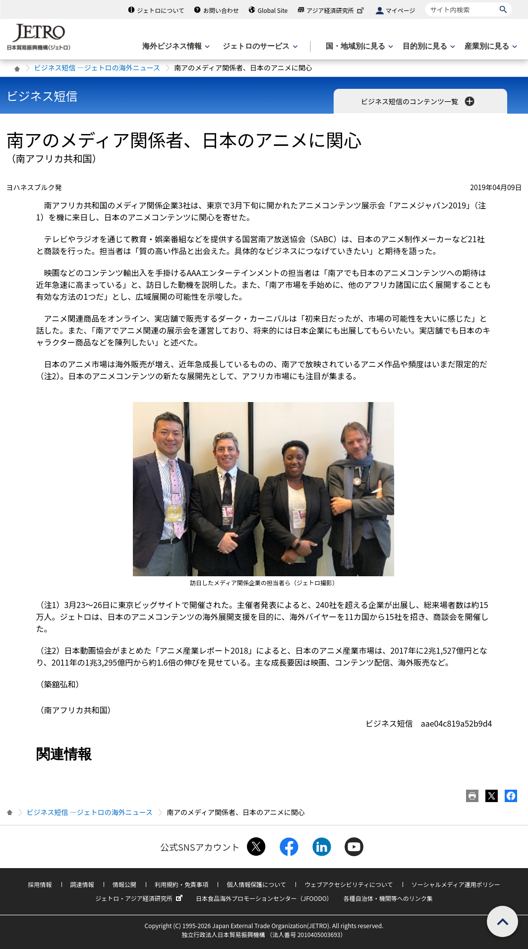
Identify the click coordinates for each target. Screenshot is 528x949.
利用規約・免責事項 (181, 884)
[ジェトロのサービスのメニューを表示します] (259, 46)
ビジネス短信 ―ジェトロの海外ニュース (97, 67)
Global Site (273, 10)
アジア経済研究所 (336, 10)
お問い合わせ (221, 10)
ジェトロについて (160, 10)
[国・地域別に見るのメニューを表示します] (358, 46)
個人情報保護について (256, 884)
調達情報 (82, 884)
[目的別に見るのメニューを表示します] (428, 46)
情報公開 (124, 884)
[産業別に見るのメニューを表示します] (490, 46)
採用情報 (40, 884)
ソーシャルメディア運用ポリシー (455, 884)
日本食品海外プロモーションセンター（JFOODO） (264, 898)
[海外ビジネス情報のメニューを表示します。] (175, 46)
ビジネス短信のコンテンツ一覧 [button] (418, 101)
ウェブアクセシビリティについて (348, 884)
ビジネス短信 (42, 95)
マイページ (400, 10)
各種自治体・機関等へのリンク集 (388, 898)
